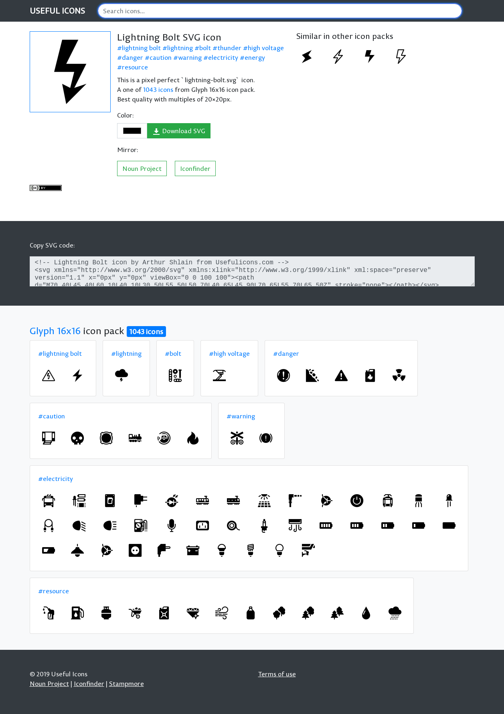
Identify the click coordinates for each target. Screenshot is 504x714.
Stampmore (126, 684)
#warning (241, 416)
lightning (180, 48)
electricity (223, 57)
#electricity (55, 479)
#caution (51, 416)
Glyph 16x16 (55, 331)
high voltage (266, 48)
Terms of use (277, 674)
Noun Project (142, 168)
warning (190, 57)
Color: (125, 115)
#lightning (126, 353)
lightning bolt (141, 48)
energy (255, 57)
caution (161, 57)
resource (135, 67)
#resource (53, 591)
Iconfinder (195, 168)
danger (132, 57)
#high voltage (229, 353)
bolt (205, 48)
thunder (229, 48)
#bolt (173, 353)
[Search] (279, 10)
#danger (286, 353)
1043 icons (158, 89)
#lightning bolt (60, 353)
